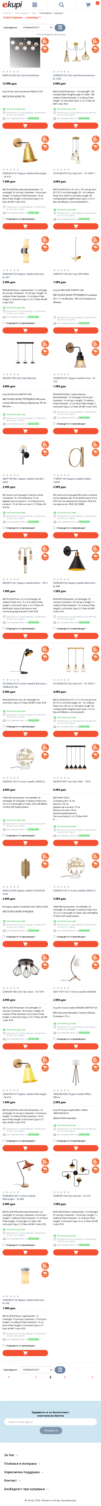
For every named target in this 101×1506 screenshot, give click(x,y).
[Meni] (35, 5)
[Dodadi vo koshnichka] (25, 126)
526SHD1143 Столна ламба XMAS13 (24, 781)
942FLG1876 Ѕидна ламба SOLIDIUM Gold (24, 892)
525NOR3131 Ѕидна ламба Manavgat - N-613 (25, 175)
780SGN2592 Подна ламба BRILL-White (72, 1095)
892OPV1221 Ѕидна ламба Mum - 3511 (25, 582)
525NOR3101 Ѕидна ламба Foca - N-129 (74, 379)
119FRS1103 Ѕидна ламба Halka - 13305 (72, 480)
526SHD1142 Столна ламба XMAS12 (74, 890)
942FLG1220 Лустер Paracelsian (20, 75)
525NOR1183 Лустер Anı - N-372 (72, 1195)
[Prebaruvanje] (61, 5)
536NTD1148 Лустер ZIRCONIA (71, 273)
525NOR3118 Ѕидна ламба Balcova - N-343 (24, 1301)
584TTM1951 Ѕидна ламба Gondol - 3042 (24, 480)
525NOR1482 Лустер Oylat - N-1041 (23, 991)
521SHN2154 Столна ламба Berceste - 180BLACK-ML (25, 685)
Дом (34, 13)
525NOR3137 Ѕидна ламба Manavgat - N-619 (25, 1095)
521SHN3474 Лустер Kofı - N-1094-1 (74, 683)
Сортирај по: (10, 27)
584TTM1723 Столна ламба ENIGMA (74, 991)
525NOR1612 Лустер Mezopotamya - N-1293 (74, 77)
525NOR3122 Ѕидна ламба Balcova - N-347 (24, 275)
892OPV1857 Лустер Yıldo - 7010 (72, 781)
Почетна (7, 13)
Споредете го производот (19, 218)
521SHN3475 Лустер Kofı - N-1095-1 (74, 173)
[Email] (50, 1421)
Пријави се (51, 1430)
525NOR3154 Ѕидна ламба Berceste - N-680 (75, 584)
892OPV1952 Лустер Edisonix (19, 378)
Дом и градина (21, 13)
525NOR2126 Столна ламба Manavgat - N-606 (19, 1197)
